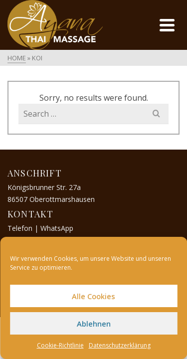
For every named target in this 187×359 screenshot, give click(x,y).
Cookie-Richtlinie (60, 345)
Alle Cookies (93, 296)
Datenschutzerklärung (120, 345)
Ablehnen (94, 324)
